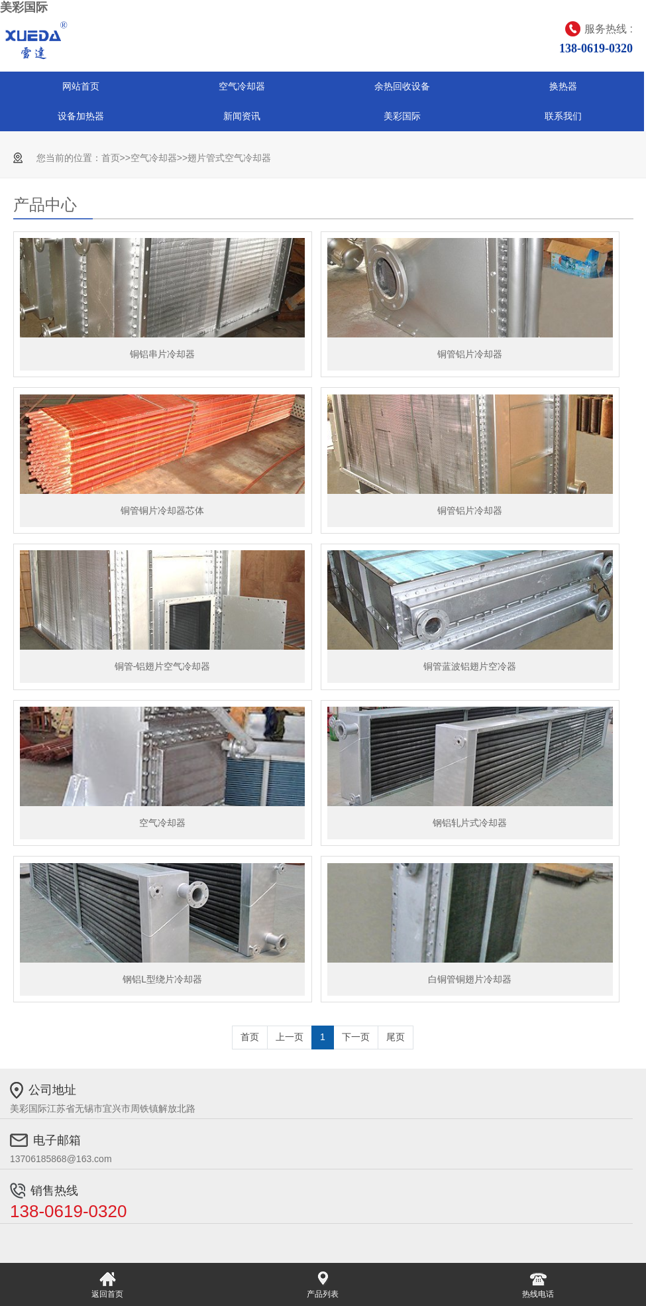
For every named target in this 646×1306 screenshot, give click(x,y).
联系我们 (563, 116)
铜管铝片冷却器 (469, 354)
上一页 (289, 1037)
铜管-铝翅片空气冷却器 (163, 666)
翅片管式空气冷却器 (229, 157)
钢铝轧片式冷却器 (470, 822)
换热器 (563, 86)
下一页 (356, 1037)
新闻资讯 (241, 116)
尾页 (395, 1037)
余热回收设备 (402, 86)
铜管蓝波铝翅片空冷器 (469, 666)
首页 (110, 157)
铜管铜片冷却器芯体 (162, 510)
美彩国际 (24, 7)
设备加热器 (81, 116)
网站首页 (80, 86)
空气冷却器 (242, 86)
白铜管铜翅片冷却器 (469, 979)
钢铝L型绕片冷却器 (162, 979)
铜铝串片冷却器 (162, 354)
